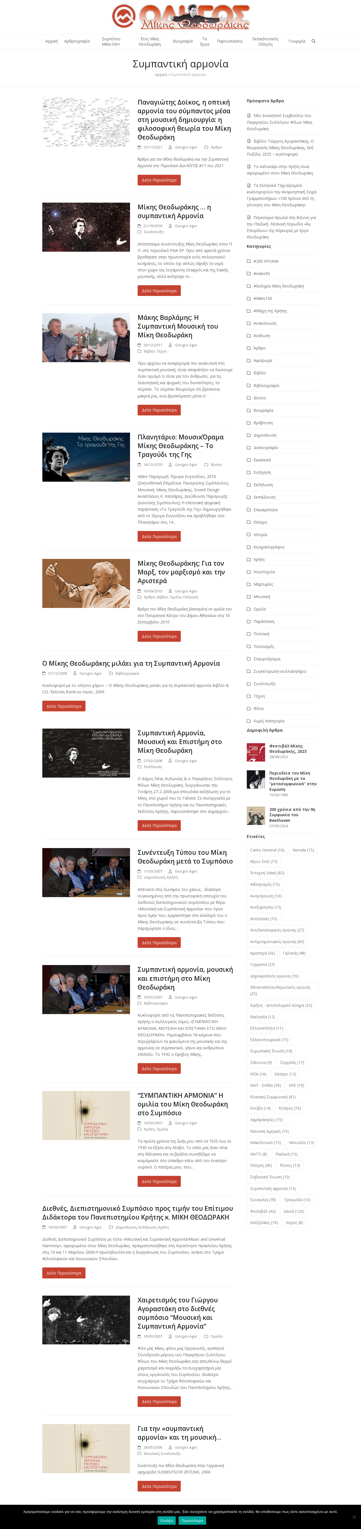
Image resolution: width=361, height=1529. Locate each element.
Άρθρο (216, 147)
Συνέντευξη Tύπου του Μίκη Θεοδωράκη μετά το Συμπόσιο (185, 857)
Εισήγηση (262, 472)
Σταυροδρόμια (267, 658)
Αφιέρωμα (263, 360)
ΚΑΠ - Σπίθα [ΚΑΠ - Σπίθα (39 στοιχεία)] (265, 1085)
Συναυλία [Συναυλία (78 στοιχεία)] (263, 1199)
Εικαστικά (262, 460)
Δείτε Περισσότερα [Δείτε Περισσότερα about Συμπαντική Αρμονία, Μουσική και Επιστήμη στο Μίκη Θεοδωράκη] (159, 825)
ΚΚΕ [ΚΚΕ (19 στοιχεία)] (296, 1085)
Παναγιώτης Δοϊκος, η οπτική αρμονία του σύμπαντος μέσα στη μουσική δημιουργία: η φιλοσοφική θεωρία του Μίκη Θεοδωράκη (184, 119)
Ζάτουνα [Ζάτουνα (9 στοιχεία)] (261, 1062)
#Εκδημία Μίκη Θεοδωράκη (279, 286)
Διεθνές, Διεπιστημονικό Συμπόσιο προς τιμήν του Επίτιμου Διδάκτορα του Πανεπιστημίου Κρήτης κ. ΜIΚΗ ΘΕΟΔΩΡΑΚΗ (137, 1213)
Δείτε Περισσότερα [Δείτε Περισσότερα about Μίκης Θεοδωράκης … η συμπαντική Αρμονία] (159, 290)
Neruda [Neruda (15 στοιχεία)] (303, 850)
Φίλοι (259, 708)
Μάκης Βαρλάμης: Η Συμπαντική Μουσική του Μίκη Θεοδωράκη (178, 326)
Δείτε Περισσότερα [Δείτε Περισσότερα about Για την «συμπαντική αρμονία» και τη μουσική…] (159, 1486)
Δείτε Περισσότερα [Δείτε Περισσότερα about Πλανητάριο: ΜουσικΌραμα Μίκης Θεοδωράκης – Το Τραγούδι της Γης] (159, 536)
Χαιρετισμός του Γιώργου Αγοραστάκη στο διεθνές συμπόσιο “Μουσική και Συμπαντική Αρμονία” (178, 1313)
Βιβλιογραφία (127, 673)
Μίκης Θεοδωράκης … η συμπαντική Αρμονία (174, 211)
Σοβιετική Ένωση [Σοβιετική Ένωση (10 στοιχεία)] (270, 1177)
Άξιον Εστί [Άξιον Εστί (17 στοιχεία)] (264, 861)
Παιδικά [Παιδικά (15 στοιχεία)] (286, 1154)
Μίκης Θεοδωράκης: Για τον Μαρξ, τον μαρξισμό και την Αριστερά (181, 572)
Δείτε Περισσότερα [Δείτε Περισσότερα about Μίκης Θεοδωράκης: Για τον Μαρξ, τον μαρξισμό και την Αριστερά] (159, 636)
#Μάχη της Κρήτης (270, 310)
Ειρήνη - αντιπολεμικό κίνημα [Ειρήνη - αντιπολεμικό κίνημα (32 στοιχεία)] (281, 1005)
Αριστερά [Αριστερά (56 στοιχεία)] (262, 953)
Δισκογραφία (266, 447)
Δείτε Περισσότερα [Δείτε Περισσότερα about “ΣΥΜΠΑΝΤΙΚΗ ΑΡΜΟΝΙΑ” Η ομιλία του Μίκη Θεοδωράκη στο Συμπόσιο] (159, 1181)
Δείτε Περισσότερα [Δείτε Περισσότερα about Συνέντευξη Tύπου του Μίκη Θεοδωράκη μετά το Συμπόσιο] (159, 942)
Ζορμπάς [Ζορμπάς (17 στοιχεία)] (292, 1062)
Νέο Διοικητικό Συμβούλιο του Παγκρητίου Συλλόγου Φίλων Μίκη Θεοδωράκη (279, 122)
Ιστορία (260, 534)
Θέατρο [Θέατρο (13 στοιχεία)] (285, 1074)
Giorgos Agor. (186, 147)
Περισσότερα (192, 1521)
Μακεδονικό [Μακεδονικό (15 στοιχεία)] (265, 1142)
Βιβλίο (149, 351)
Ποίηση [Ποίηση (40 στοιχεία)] (261, 1165)
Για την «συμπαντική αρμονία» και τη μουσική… (179, 1433)
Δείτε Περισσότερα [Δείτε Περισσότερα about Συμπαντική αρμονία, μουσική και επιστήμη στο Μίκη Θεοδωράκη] (159, 1068)
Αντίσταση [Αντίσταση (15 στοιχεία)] (263, 918)
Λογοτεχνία (264, 571)
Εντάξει (166, 1521)
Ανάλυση (262, 335)
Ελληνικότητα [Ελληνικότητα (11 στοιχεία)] (266, 1028)
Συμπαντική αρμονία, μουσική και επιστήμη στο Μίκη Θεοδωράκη (185, 978)
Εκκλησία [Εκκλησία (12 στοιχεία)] (262, 1016)
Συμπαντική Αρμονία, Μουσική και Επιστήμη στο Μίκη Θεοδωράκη (180, 742)
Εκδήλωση (153, 766)
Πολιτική (190, 596)
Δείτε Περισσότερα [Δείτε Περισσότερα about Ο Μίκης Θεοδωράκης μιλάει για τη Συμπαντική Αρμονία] (64, 706)
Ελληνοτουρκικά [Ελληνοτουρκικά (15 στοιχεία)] (269, 1039)
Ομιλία (175, 596)
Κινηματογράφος (269, 547)
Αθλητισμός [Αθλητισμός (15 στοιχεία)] (265, 884)
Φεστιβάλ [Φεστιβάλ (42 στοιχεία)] (263, 1211)
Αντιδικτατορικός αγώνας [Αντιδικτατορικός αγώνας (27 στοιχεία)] (277, 930)
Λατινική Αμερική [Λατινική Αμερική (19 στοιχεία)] (269, 1131)
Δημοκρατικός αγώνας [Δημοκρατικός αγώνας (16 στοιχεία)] (274, 976)
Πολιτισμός (264, 646)
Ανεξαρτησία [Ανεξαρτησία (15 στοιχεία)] (265, 907)
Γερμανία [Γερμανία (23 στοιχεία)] (262, 964)
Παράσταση (264, 621)
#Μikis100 (263, 298)
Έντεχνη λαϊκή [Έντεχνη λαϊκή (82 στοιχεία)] (267, 872)
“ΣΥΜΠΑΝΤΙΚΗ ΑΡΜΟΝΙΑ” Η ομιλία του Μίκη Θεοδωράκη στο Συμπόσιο (183, 1104)
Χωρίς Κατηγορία (269, 720)
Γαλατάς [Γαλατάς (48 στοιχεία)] (294, 953)
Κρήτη (172, 877)
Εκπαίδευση (265, 497)
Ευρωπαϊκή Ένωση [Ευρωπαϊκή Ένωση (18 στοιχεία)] (271, 1051)
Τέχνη (162, 351)
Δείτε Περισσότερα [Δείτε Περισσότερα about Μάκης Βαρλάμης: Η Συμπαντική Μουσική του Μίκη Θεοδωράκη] (159, 410)
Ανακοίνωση (265, 323)
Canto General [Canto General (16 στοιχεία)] (267, 850)
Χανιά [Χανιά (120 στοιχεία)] (294, 1211)
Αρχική (161, 74)
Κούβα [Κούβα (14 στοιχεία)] (260, 1108)
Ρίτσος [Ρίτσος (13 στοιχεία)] (290, 1165)
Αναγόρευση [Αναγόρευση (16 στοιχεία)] (266, 896)
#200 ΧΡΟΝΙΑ (266, 261)
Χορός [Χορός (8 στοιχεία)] (294, 1222)
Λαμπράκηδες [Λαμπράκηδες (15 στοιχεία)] (266, 1119)
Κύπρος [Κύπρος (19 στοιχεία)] (290, 1108)
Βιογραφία (263, 410)
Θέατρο (260, 522)
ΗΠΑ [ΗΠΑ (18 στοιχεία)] (258, 1074)
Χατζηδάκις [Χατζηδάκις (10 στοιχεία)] (264, 1222)
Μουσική (151, 1453)
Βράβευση (263, 422)
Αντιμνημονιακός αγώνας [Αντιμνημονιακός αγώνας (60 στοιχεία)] (277, 941)
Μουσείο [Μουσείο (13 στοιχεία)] (301, 1142)
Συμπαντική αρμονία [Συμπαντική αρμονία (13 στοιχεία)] (273, 1188)
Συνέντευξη (154, 231)
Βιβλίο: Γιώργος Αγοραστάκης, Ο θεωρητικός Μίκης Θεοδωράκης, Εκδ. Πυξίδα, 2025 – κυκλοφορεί (280, 147)
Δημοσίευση (154, 877)
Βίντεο (216, 464)
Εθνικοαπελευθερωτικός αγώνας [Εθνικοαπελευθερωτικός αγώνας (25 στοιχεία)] (280, 990)
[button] (314, 41)
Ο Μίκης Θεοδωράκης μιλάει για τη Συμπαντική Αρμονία (131, 663)
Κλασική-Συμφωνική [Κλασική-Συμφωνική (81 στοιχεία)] (273, 1096)
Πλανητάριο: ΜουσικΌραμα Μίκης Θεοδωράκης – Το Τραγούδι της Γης (181, 446)
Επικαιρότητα (266, 509)
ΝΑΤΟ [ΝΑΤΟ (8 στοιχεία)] (258, 1154)
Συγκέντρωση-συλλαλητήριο (280, 671)
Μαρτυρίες (263, 584)
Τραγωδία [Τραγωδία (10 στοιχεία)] (297, 1199)
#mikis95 (262, 273)
